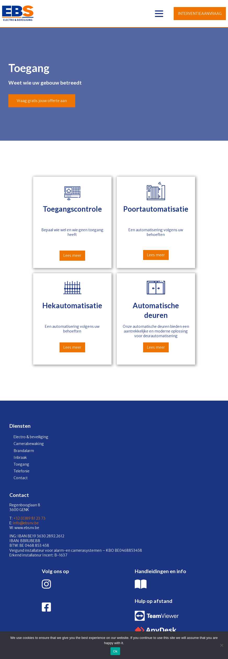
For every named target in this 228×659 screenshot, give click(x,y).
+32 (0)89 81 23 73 (29, 518)
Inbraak (20, 457)
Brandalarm (24, 450)
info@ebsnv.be (25, 523)
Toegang (21, 464)
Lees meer (72, 255)
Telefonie (22, 471)
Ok (115, 651)
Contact (21, 478)
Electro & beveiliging (31, 437)
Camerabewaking (29, 443)
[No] (221, 645)
